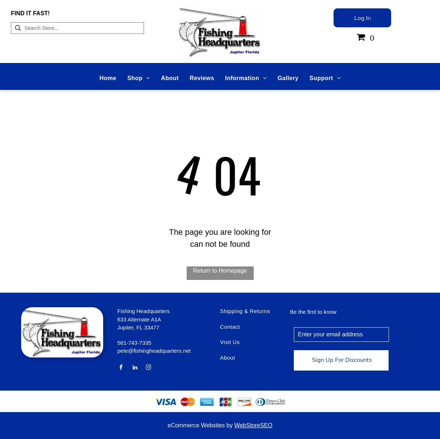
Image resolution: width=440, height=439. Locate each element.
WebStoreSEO (253, 425)
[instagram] (149, 368)
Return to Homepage (220, 271)
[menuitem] (108, 78)
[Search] (77, 28)
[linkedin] (135, 368)
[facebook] (121, 368)
